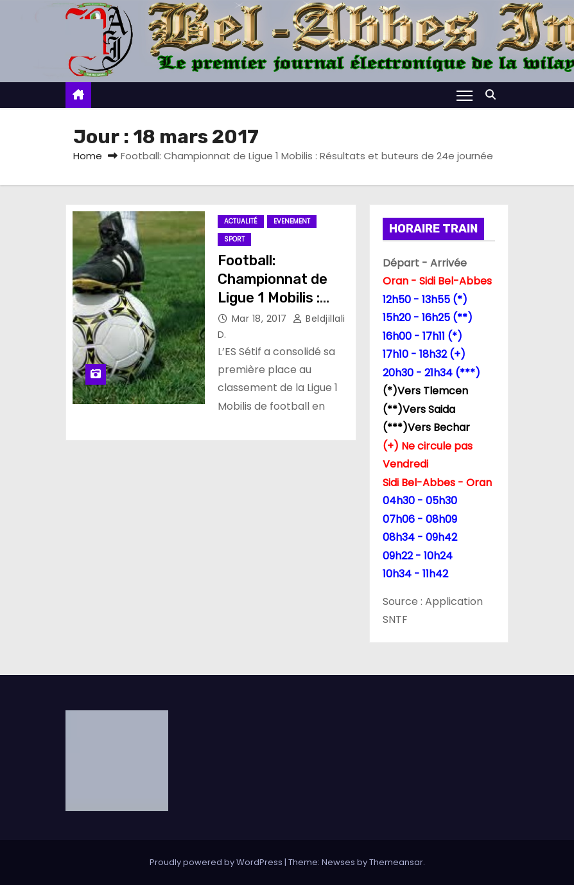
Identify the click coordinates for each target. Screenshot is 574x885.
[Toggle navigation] (464, 95)
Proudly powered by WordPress (217, 862)
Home (87, 155)
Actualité (240, 221)
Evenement (292, 221)
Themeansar (396, 862)
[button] (494, 95)
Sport (234, 239)
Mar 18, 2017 (261, 318)
